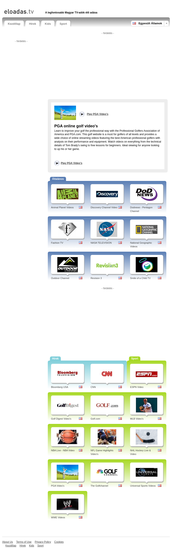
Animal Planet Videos (62, 207)
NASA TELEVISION (101, 242)
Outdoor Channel (60, 278)
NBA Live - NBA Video (62, 450)
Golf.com (95, 418)
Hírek (32, 23)
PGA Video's (57, 485)
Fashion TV (57, 242)
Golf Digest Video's (61, 418)
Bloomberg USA (59, 387)
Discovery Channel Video (104, 207)
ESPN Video (136, 387)
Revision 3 (96, 278)
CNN (93, 387)
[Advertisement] (55, 3)
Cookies (59, 541)
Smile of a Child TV (140, 278)
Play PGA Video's (71, 163)
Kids (48, 23)
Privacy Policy (43, 541)
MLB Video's (136, 418)
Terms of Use (23, 541)
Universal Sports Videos (142, 485)
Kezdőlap (14, 23)
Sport (63, 23)
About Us (7, 541)
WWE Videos (58, 517)
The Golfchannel (99, 485)
